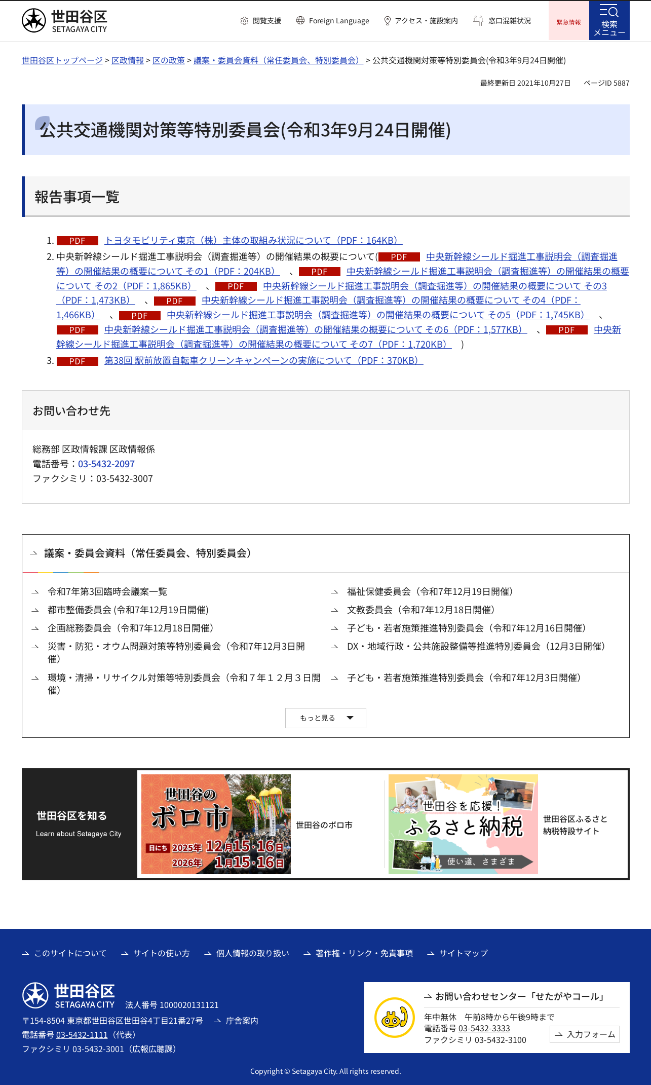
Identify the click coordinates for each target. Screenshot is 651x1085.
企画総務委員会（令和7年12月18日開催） (133, 626)
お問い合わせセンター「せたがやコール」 (521, 994)
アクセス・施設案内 (426, 20)
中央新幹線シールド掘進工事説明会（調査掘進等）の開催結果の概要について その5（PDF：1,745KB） (378, 313)
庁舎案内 (242, 1018)
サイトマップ (463, 951)
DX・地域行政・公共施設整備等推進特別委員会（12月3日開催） (478, 644)
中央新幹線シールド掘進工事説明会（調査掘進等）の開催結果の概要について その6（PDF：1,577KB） (315, 327)
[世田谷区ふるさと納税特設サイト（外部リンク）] (504, 823)
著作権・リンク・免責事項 (364, 951)
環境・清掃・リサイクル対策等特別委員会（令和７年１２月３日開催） (184, 682)
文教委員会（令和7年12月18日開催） (423, 608)
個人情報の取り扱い (252, 951)
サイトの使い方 (161, 951)
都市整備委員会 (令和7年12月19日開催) (128, 608)
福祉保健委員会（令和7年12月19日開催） (432, 589)
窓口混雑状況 (509, 20)
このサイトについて (70, 951)
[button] (261, 21)
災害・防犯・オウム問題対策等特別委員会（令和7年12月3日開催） (176, 650)
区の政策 (168, 58)
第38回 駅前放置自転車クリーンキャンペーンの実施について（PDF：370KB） (264, 358)
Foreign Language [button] (339, 20)
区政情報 (127, 58)
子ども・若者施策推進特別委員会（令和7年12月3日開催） (466, 675)
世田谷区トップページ (62, 58)
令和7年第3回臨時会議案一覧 (107, 589)
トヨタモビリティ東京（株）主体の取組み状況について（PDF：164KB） (253, 238)
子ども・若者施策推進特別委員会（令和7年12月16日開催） (469, 626)
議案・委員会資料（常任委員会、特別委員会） (279, 58)
